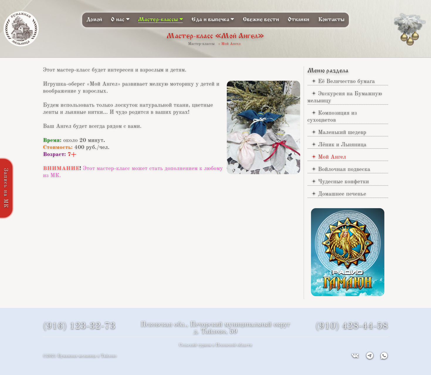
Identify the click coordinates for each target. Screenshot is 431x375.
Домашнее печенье (342, 194)
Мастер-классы (160, 19)
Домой (94, 19)
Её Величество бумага (346, 81)
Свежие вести (261, 19)
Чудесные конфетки (343, 182)
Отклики (299, 19)
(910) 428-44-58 (351, 326)
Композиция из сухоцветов (332, 116)
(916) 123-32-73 (79, 326)
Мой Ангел (332, 157)
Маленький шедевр (342, 132)
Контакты (331, 19)
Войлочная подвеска (344, 169)
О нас (120, 19)
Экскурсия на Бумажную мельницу (344, 97)
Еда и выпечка (213, 19)
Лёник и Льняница (342, 145)
